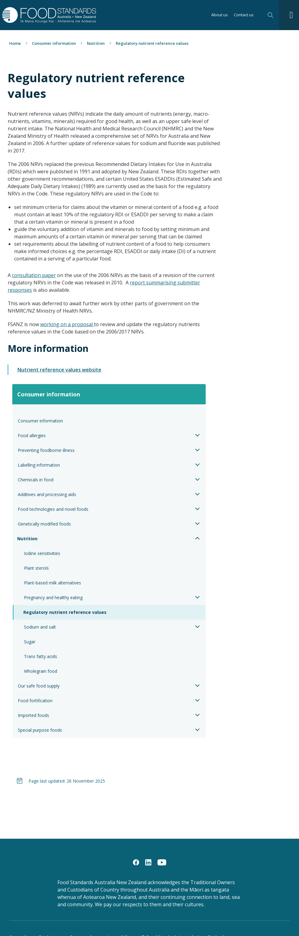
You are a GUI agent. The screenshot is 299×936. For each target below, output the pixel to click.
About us (219, 15)
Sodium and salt (40, 627)
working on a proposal (67, 324)
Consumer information (54, 43)
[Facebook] (136, 862)
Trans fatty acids (40, 656)
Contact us (244, 15)
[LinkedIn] (148, 862)
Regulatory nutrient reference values (65, 612)
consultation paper (34, 275)
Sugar (29, 642)
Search (270, 15)
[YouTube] (161, 862)
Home (15, 43)
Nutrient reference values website (59, 369)
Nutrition (96, 43)
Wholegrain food (40, 671)
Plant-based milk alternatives (52, 583)
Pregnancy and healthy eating (53, 597)
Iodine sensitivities (42, 553)
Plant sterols (36, 568)
